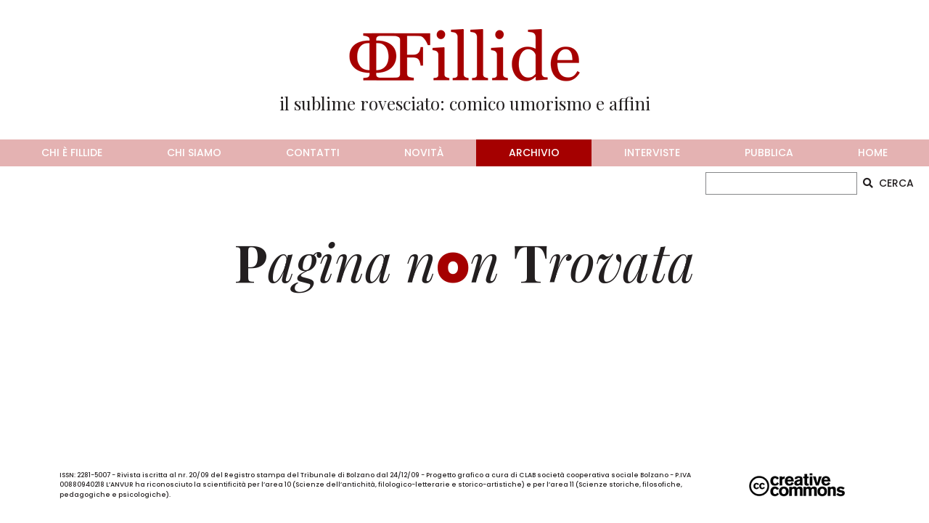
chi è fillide (71, 152)
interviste (652, 152)
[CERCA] (781, 183)
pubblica (769, 152)
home (873, 152)
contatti (313, 152)
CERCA (888, 183)
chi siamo (194, 152)
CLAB (527, 475)
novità (423, 152)
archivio (534, 152)
